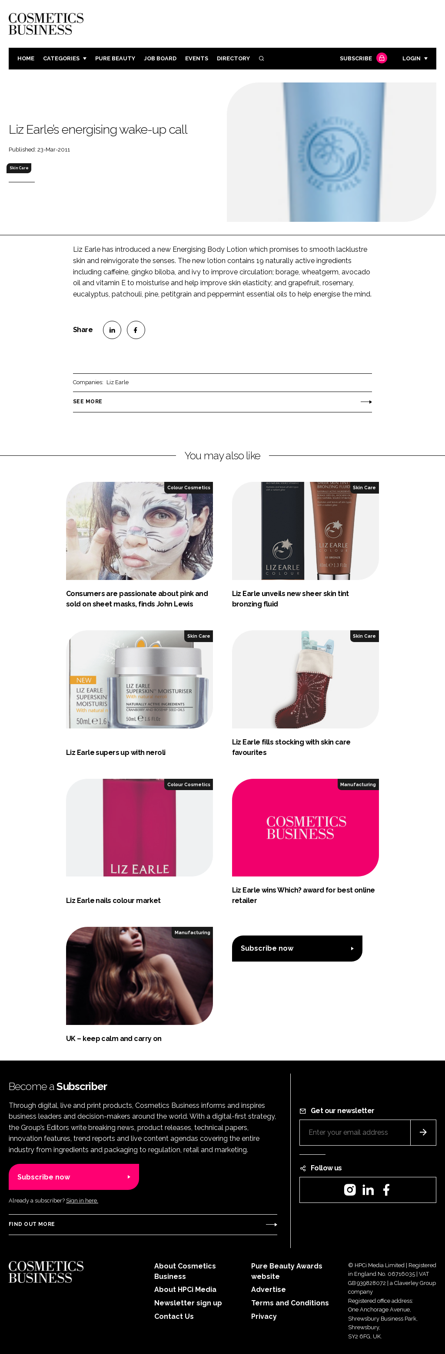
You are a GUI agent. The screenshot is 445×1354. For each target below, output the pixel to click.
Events (196, 58)
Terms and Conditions (290, 1303)
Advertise (268, 1289)
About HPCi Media (185, 1289)
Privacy (264, 1316)
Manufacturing (358, 784)
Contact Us (174, 1316)
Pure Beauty (115, 58)
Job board (160, 58)
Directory (233, 58)
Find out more (32, 1224)
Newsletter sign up (188, 1303)
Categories (61, 58)
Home (25, 58)
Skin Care (19, 168)
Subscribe (362, 59)
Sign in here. (82, 1200)
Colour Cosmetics (188, 487)
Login (411, 58)
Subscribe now (267, 948)
